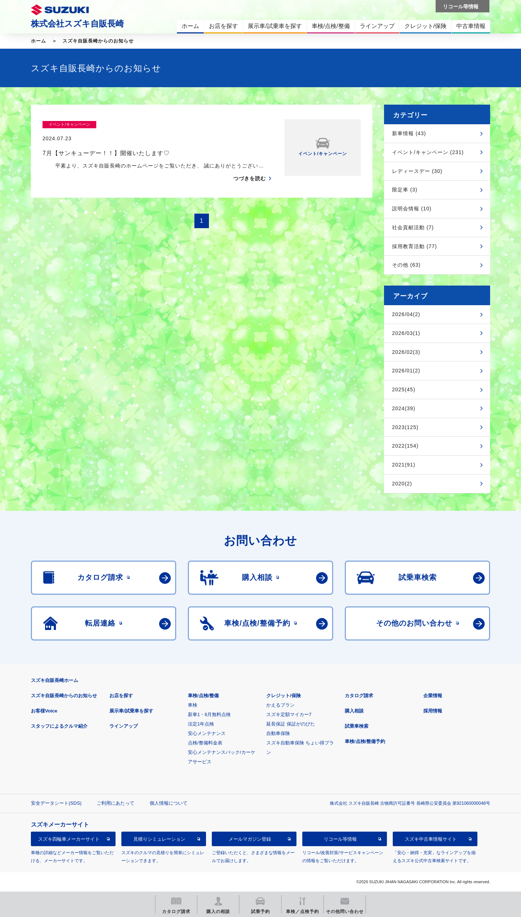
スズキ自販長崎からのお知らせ (98, 41)
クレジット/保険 (283, 695)
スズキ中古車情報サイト (431, 839)
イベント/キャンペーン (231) (428, 152)
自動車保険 (278, 733)
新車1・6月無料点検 (209, 714)
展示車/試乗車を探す (131, 711)
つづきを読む (249, 164)
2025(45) (403, 389)
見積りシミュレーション (159, 839)
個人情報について (168, 803)
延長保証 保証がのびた (290, 724)
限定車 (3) (404, 190)
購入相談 (354, 711)
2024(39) (403, 408)
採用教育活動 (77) (414, 246)
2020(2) (402, 483)
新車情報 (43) (409, 133)
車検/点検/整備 (203, 695)
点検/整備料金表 (205, 743)
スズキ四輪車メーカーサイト (69, 839)
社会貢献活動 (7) (413, 227)
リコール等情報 (340, 839)
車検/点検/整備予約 (365, 741)
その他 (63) (406, 265)
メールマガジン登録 (250, 839)
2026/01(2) (406, 370)
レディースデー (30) (417, 171)
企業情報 (432, 695)
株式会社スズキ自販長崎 (77, 23)
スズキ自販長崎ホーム (54, 680)
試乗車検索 (356, 726)
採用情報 (432, 711)
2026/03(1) (406, 333)
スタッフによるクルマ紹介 (59, 726)
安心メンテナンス (207, 733)
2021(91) (403, 465)
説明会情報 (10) (412, 208)
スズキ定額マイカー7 (288, 714)
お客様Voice (44, 711)
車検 (192, 705)
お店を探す (121, 695)
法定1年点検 (201, 724)
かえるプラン (280, 705)
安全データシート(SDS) (56, 803)
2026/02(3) (406, 352)
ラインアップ (123, 726)
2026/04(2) (406, 314)
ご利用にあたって (115, 803)
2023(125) (405, 427)
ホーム (38, 41)
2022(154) (405, 446)
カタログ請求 (359, 695)
